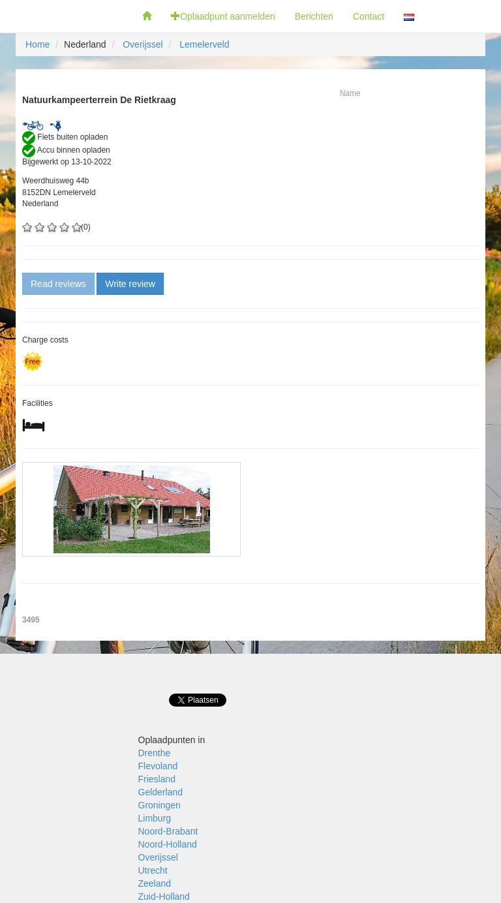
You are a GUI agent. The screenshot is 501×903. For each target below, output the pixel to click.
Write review (130, 284)
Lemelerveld (204, 44)
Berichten (314, 16)
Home (37, 44)
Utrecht (153, 870)
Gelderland (160, 792)
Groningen (159, 805)
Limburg (155, 818)
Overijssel (142, 44)
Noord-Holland (167, 844)
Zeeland (155, 883)
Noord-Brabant (168, 831)
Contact (368, 16)
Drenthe (154, 753)
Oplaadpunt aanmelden (223, 16)
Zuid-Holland (164, 896)
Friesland (157, 779)
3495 (31, 619)
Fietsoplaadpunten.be (66, 16)
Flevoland (158, 766)
